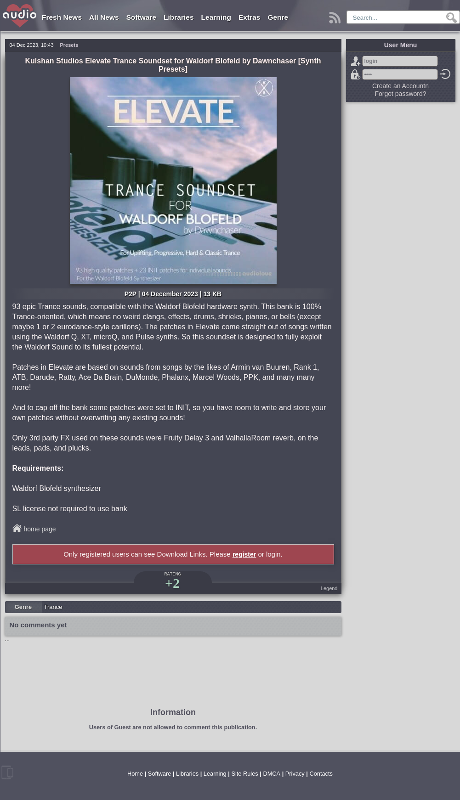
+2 (172, 583)
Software (141, 17)
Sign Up (356, 61)
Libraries (178, 17)
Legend (329, 588)
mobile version (7, 772)
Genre (277, 17)
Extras (249, 17)
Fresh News (62, 17)
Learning (216, 17)
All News (104, 17)
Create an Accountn (400, 86)
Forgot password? (356, 74)
